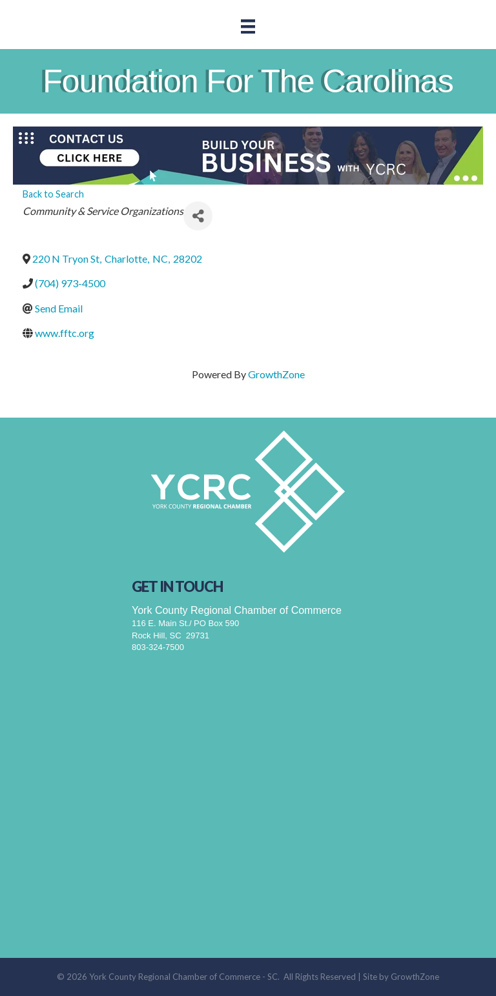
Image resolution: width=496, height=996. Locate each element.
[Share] (197, 215)
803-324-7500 (158, 647)
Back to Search (53, 193)
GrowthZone (276, 374)
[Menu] (248, 26)
